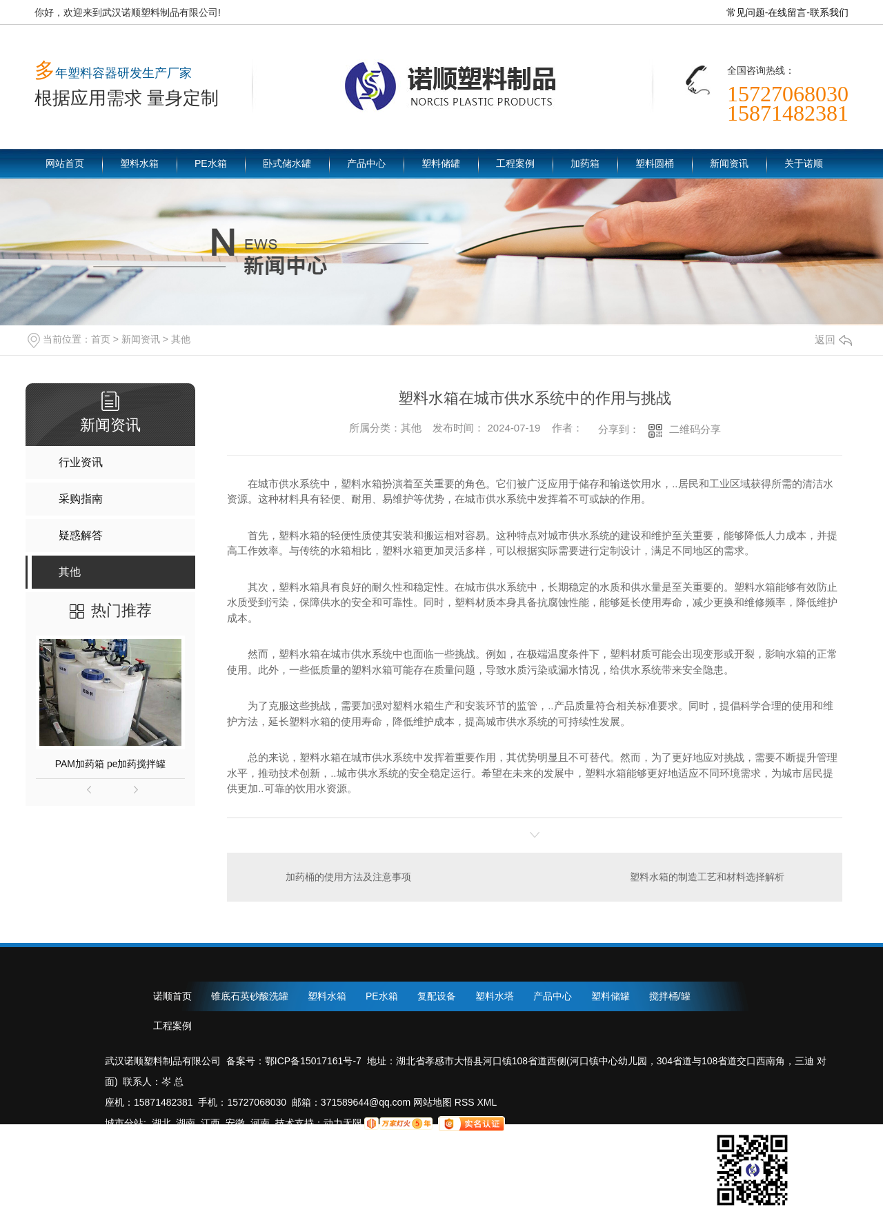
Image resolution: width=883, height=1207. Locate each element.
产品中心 (366, 163)
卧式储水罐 (287, 163)
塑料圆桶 (654, 163)
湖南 (185, 1122)
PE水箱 (211, 163)
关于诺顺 (803, 163)
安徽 (235, 1122)
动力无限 (343, 1122)
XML (487, 1102)
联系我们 (829, 12)
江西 (210, 1122)
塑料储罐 (440, 163)
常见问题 (745, 12)
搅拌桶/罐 (670, 996)
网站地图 (431, 1102)
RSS (466, 1102)
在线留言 (787, 12)
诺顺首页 (172, 996)
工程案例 (515, 163)
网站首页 (65, 163)
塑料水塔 (494, 996)
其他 (180, 339)
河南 (260, 1122)
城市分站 (124, 1122)
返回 (833, 339)
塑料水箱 (139, 163)
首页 (100, 339)
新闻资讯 (729, 163)
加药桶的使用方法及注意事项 (348, 876)
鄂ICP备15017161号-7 (313, 1060)
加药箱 (585, 163)
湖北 (161, 1122)
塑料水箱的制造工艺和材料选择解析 (707, 876)
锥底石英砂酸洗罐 (249, 996)
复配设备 (436, 996)
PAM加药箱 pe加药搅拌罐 (110, 763)
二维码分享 (695, 429)
